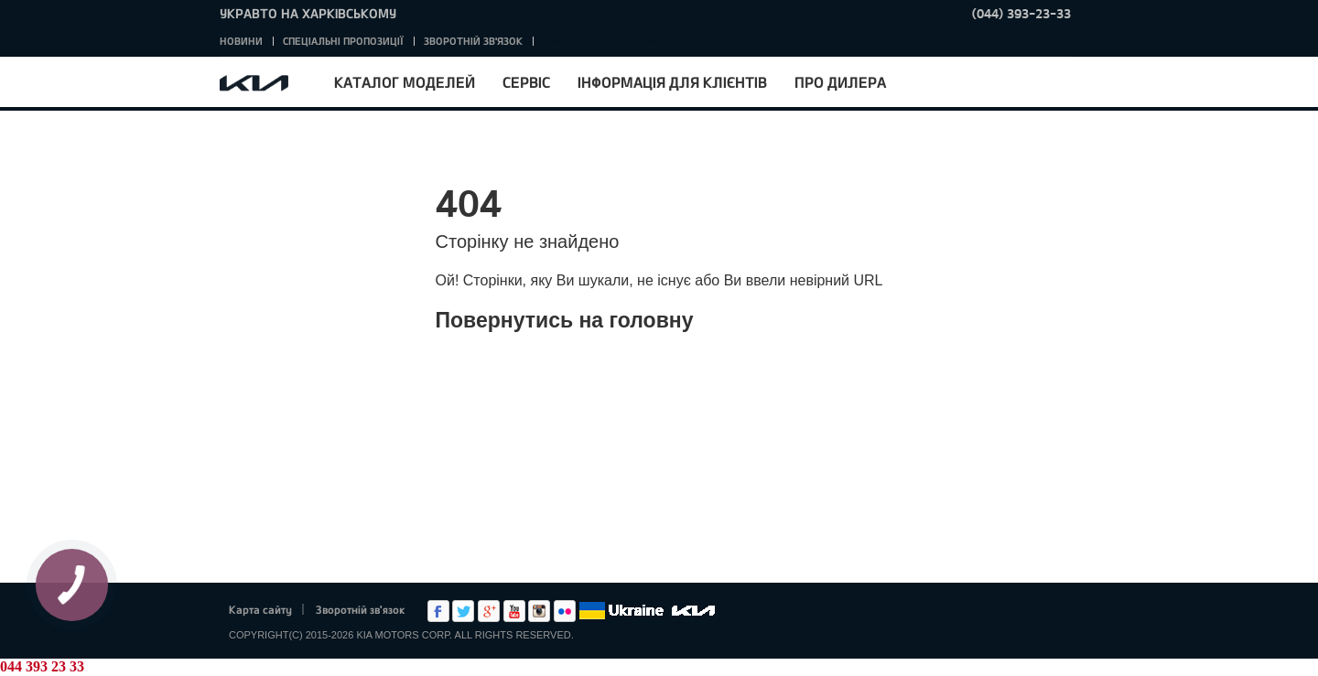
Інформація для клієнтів (672, 82)
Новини (241, 41)
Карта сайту (260, 609)
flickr (565, 611)
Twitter (463, 611)
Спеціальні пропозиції (343, 41)
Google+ (489, 611)
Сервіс (526, 82)
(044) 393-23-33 (1021, 13)
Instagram (539, 611)
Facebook (438, 611)
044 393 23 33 (42, 666)
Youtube (514, 611)
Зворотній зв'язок (473, 41)
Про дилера (840, 82)
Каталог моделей (404, 82)
